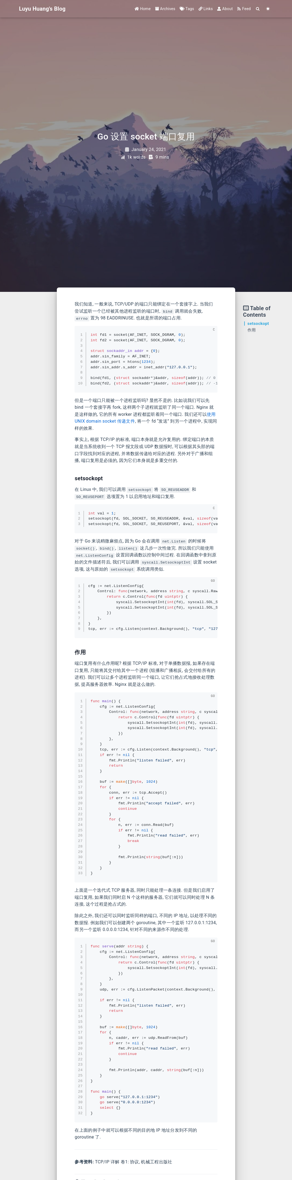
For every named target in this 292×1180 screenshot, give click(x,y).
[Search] (258, 9)
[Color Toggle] (268, 9)
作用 (251, 330)
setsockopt (258, 323)
